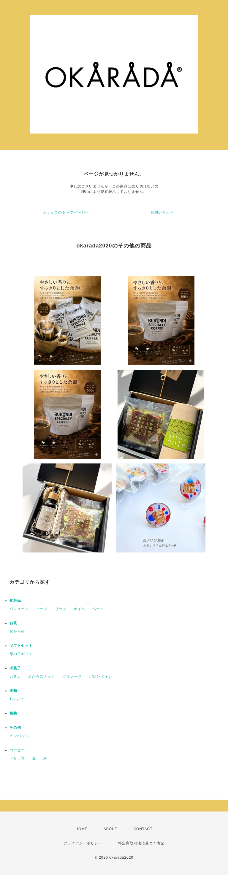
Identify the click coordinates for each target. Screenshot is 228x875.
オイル (79, 609)
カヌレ (15, 676)
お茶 (13, 623)
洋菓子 (15, 668)
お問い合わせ (162, 212)
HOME (81, 829)
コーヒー (17, 750)
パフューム (19, 609)
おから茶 (17, 631)
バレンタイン (100, 676)
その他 (15, 727)
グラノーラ (72, 676)
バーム (98, 609)
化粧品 (15, 600)
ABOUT (110, 829)
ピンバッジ (19, 736)
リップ (60, 609)
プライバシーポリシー (83, 843)
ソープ (42, 609)
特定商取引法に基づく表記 (141, 843)
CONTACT (142, 829)
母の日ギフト (21, 654)
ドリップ (17, 758)
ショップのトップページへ (66, 212)
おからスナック (41, 676)
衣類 (13, 691)
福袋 (13, 713)
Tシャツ (16, 699)
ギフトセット (21, 646)
